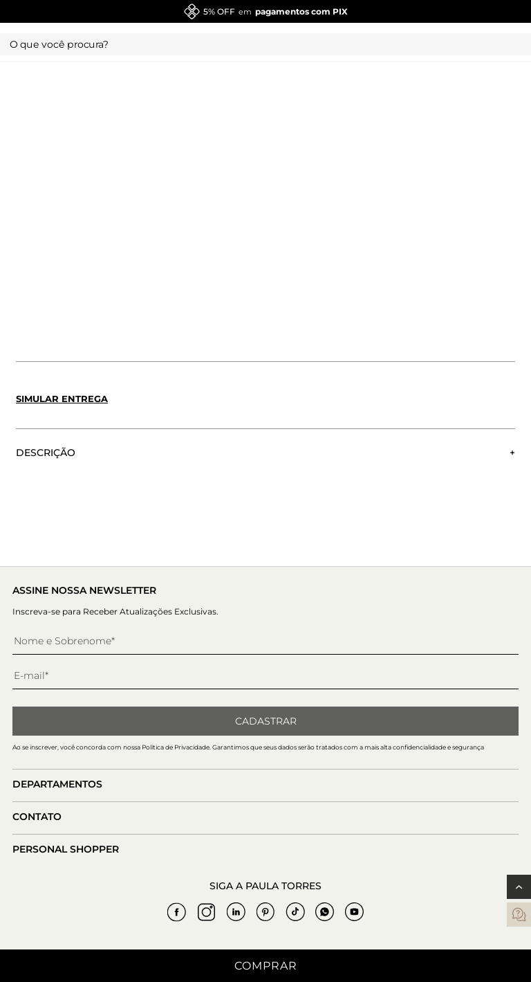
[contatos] (519, 914)
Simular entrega (62, 398)
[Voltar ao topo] (519, 887)
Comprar (265, 965)
